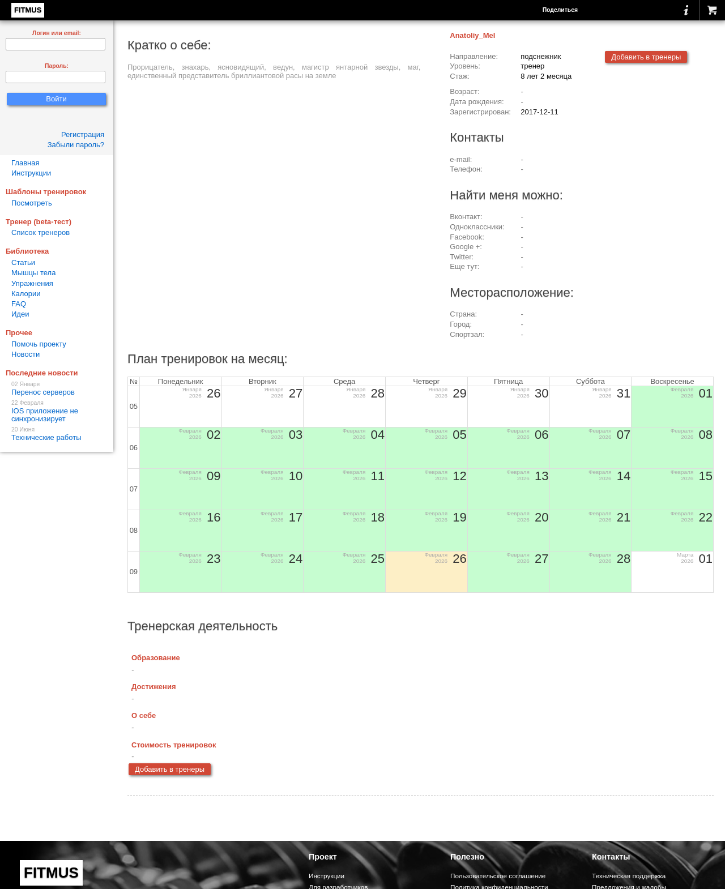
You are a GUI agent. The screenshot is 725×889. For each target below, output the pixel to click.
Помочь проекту (38, 344)
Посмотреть (31, 203)
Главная (25, 163)
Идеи (20, 314)
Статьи (23, 262)
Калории (26, 293)
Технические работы (56, 434)
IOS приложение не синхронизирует (56, 411)
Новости (25, 354)
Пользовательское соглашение (497, 875)
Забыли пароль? (76, 144)
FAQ (18, 304)
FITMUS (27, 10)
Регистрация (82, 134)
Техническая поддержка (629, 875)
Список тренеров (40, 232)
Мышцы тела (33, 272)
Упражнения (32, 283)
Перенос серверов (56, 389)
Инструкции (31, 173)
